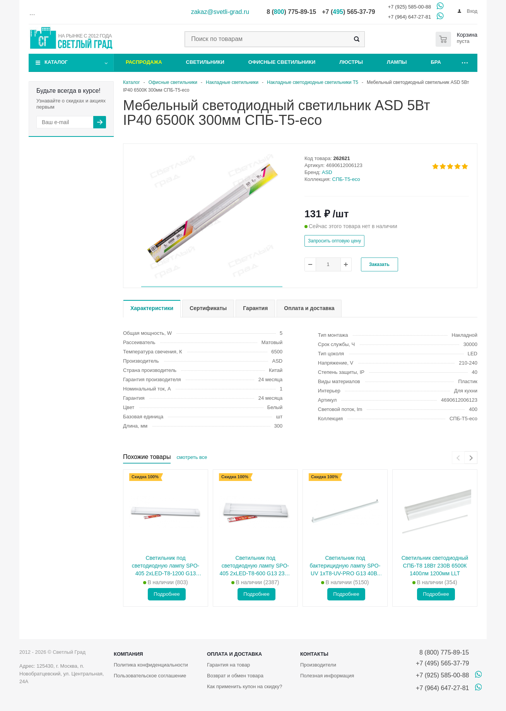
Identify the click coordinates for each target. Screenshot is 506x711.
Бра (436, 62)
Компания (128, 654)
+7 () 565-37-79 (348, 12)
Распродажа (144, 62)
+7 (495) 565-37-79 (442, 663)
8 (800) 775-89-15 (442, 652)
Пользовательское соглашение (150, 676)
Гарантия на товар (228, 665)
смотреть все (191, 457)
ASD (327, 172)
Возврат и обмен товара (235, 676)
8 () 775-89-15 (291, 12)
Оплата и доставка (234, 654)
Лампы (397, 62)
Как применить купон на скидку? (244, 686)
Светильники (205, 62)
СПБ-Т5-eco (346, 179)
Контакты (314, 654)
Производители (318, 665)
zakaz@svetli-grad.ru (220, 12)
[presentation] (458, 457)
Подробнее (166, 594)
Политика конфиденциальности (151, 665)
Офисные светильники (282, 62)
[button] (212, 286)
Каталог (56, 62)
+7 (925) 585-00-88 (409, 7)
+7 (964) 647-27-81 (409, 17)
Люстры (351, 62)
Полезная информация (327, 676)
